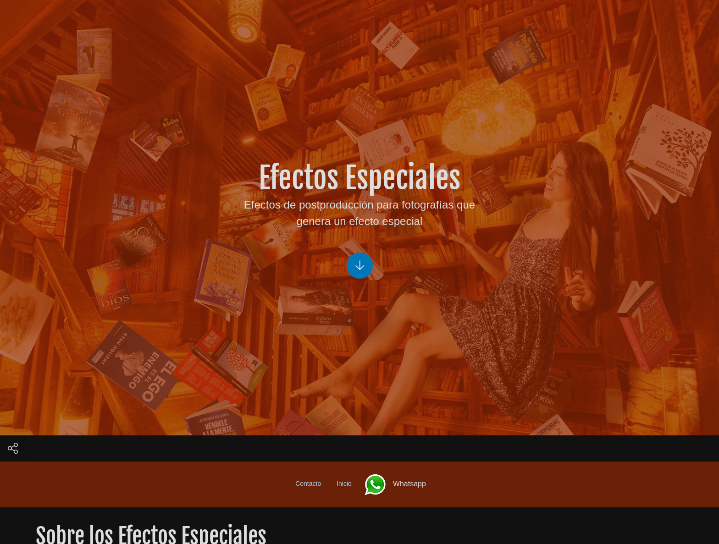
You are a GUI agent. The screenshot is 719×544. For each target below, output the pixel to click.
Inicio (344, 483)
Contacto (308, 483)
